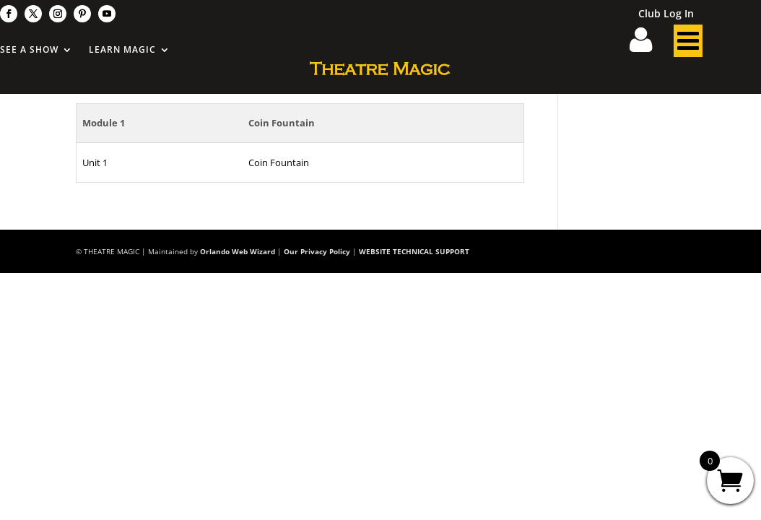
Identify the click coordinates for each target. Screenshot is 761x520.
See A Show (29, 50)
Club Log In (666, 14)
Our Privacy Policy (317, 251)
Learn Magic (122, 50)
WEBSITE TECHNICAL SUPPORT (414, 251)
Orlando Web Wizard (237, 251)
